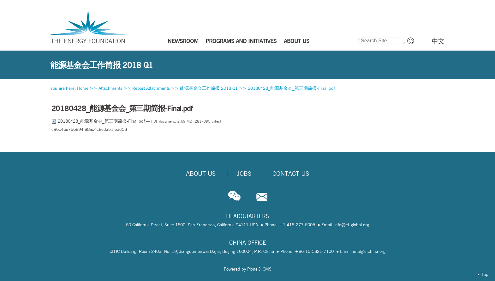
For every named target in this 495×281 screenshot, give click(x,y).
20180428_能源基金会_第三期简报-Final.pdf (291, 88)
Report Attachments (151, 88)
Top (482, 274)
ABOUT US (296, 41)
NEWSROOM (183, 41)
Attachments (110, 88)
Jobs (244, 173)
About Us (201, 173)
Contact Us (290, 173)
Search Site (357, 36)
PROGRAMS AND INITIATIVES (241, 41)
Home (82, 88)
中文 (438, 41)
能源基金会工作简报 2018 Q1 (209, 88)
